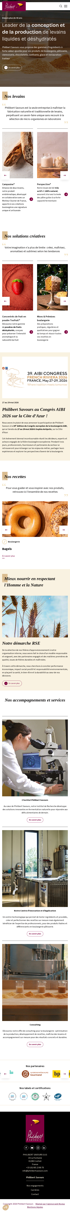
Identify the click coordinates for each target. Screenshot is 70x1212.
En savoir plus (35, 820)
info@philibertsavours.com (35, 1170)
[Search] (60, 6)
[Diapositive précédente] (5, 175)
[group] (17, 175)
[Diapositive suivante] (64, 175)
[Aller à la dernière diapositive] (5, 1074)
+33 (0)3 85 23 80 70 (35, 1167)
